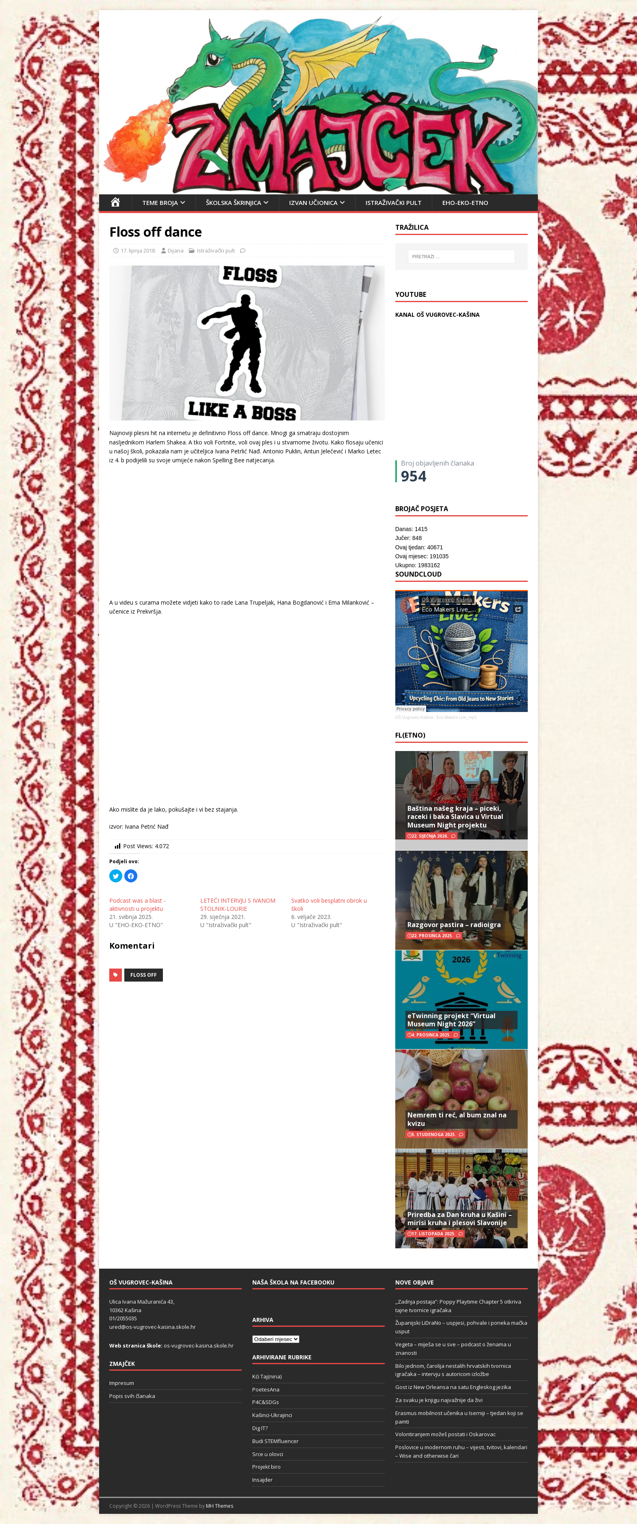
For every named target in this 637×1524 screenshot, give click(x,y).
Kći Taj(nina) (267, 1376)
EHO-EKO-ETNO (465, 202)
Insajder (262, 1479)
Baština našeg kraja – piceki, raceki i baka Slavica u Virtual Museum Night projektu (455, 817)
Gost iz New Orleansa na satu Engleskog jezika (453, 1387)
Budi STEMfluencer (275, 1441)
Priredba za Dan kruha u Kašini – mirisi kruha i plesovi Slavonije (459, 1219)
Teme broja (160, 202)
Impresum (121, 1383)
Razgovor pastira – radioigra (454, 924)
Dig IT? (260, 1428)
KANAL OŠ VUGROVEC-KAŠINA (437, 314)
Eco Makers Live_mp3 (456, 717)
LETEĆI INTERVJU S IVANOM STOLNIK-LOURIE (237, 904)
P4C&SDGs (265, 1402)
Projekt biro (266, 1466)
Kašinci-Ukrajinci (272, 1415)
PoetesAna (266, 1389)
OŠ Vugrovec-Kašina (414, 717)
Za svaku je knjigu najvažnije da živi (439, 1400)
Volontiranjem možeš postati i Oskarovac (445, 1434)
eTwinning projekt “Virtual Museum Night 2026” (451, 1020)
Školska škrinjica (233, 202)
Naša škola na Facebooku (293, 1282)
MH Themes (219, 1505)
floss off (143, 974)
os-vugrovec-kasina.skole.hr (199, 1345)
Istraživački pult (394, 202)
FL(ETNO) (410, 735)
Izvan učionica (313, 202)
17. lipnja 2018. (138, 250)
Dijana (176, 250)
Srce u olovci (267, 1454)
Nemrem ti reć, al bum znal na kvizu (457, 1119)
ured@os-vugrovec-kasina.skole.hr (152, 1326)
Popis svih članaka (132, 1396)
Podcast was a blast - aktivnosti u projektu (137, 904)
